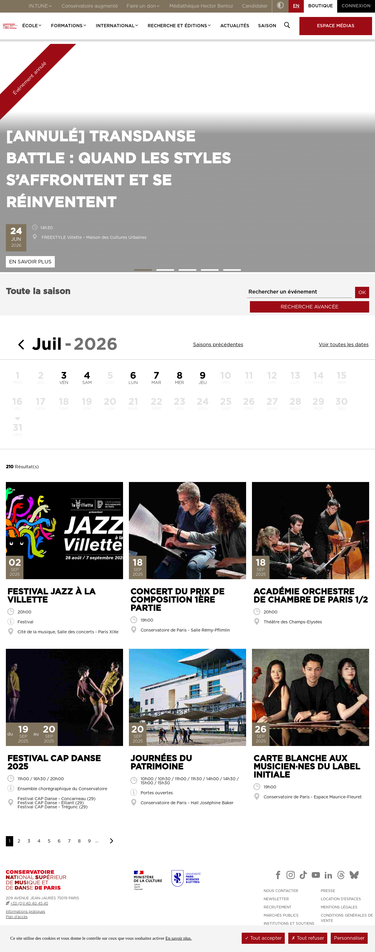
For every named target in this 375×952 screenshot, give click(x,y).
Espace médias (335, 26)
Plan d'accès (17, 917)
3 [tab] (187, 270)
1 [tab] (143, 270)
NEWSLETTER (276, 899)
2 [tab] (165, 270)
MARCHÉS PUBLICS (281, 915)
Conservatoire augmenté (90, 6)
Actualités (234, 26)
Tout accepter (263, 938)
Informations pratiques (25, 911)
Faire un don (144, 6)
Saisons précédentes (218, 344)
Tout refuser (308, 938)
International (117, 26)
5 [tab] (232, 270)
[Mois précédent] (19, 345)
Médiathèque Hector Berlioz (201, 6)
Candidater (254, 6)
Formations (69, 26)
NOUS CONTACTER (281, 891)
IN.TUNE (41, 6)
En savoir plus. (179, 938)
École (32, 26)
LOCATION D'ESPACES (341, 899)
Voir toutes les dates (344, 344)
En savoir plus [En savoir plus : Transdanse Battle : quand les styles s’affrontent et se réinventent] (30, 261)
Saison (267, 26)
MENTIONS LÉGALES (339, 907)
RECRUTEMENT (278, 907)
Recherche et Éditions (180, 26)
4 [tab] (210, 270)
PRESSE (328, 891)
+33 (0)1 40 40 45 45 (29, 903)
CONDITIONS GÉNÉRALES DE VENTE (347, 918)
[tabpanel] (187, 158)
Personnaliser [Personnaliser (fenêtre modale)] (349, 938)
